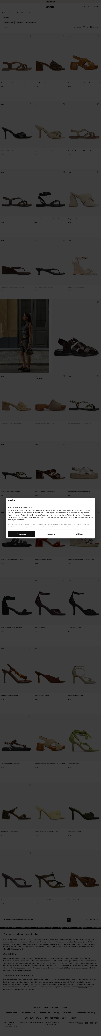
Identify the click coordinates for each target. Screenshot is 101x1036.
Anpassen (50, 534)
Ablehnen (79, 534)
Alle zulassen (21, 534)
